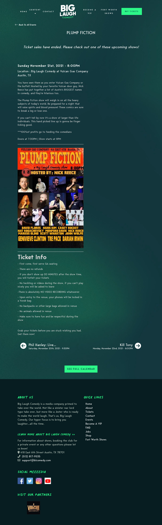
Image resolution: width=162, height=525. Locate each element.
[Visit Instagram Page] (39, 480)
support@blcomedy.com (36, 460)
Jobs (88, 431)
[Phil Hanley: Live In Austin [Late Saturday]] (44, 346)
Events (89, 419)
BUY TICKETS (131, 11)
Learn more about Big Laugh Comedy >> (46, 434)
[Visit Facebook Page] (21, 480)
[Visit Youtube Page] (48, 480)
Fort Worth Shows (109, 11)
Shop (88, 435)
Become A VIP (89, 11)
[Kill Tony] (117, 346)
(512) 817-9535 (31, 456)
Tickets (89, 411)
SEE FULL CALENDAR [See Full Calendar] (81, 368)
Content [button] (35, 11)
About (89, 407)
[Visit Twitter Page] (30, 480)
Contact (48, 12)
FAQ (87, 427)
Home (23, 12)
